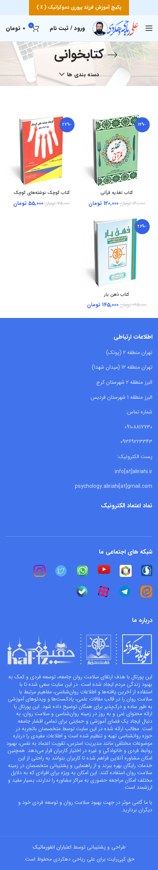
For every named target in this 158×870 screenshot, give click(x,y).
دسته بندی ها (83, 74)
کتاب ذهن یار (116, 295)
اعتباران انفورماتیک (52, 847)
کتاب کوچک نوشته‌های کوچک (42, 193)
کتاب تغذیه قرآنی (116, 193)
